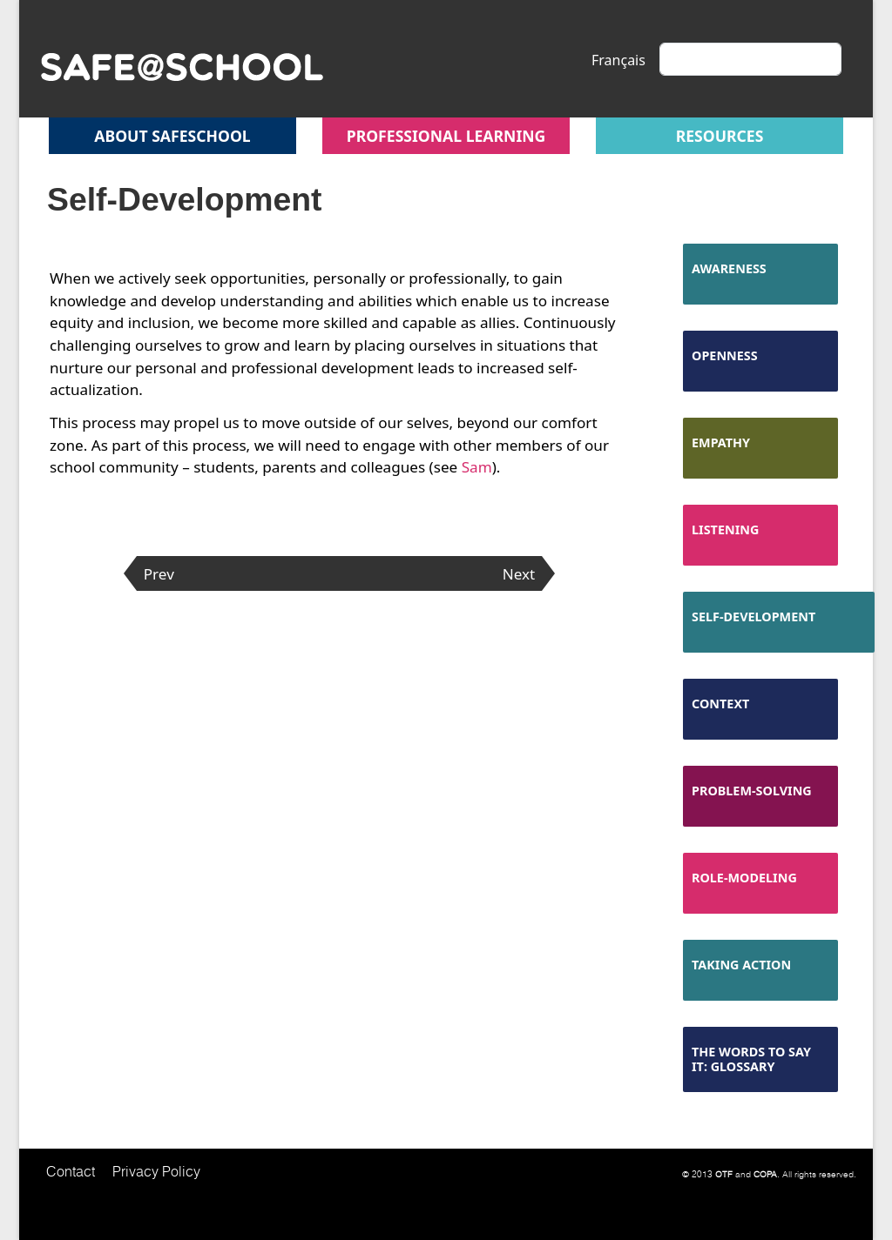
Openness (725, 355)
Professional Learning (446, 135)
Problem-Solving (752, 790)
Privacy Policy (156, 1171)
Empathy (721, 442)
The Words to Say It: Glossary (751, 1059)
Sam (477, 467)
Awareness (729, 268)
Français (618, 60)
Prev (159, 574)
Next (519, 574)
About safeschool (172, 135)
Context (720, 703)
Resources (720, 135)
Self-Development (753, 616)
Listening (725, 529)
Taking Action (741, 964)
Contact (70, 1171)
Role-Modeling (744, 877)
